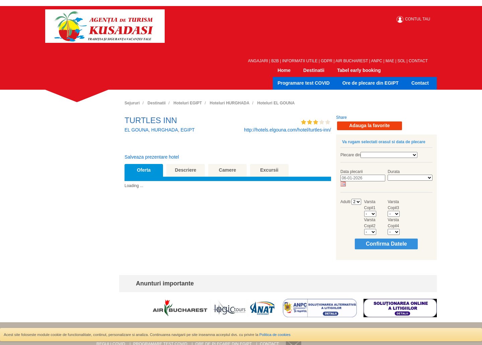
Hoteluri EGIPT (187, 103)
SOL (402, 61)
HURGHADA (164, 130)
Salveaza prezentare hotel (152, 157)
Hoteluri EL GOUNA (276, 103)
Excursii (269, 170)
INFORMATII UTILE (300, 61)
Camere (227, 170)
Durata (394, 171)
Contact (420, 83)
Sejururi (132, 103)
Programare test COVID (303, 83)
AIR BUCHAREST (351, 61)
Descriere (185, 170)
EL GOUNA (137, 130)
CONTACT (418, 61)
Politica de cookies (275, 335)
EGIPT (188, 130)
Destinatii (313, 70)
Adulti (345, 201)
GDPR (327, 61)
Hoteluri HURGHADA (229, 103)
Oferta (144, 170)
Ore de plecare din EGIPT (370, 83)
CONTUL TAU (417, 19)
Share (341, 117)
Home (284, 70)
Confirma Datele (386, 244)
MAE (390, 61)
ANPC (376, 61)
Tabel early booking (359, 70)
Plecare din (350, 155)
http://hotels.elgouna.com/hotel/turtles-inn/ (287, 130)
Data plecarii (351, 171)
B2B (275, 61)
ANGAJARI (258, 61)
